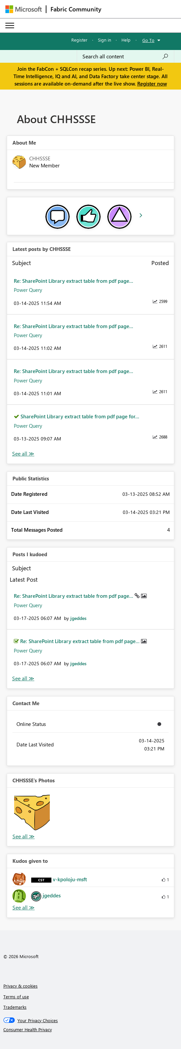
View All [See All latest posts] (23, 454)
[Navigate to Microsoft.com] (23, 9)
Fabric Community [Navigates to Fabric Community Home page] (75, 9)
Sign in (104, 40)
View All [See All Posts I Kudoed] (23, 678)
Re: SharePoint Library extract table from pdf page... (73, 280)
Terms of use (16, 996)
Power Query (28, 289)
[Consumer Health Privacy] (90, 1029)
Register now (152, 83)
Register (79, 40)
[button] (32, 812)
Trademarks (15, 1007)
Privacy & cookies (20, 986)
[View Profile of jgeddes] (78, 618)
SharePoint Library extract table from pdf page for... (80, 416)
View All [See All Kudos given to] (23, 907)
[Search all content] (125, 56)
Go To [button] (148, 40)
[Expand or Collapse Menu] (10, 25)
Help (126, 40)
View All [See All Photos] (23, 836)
